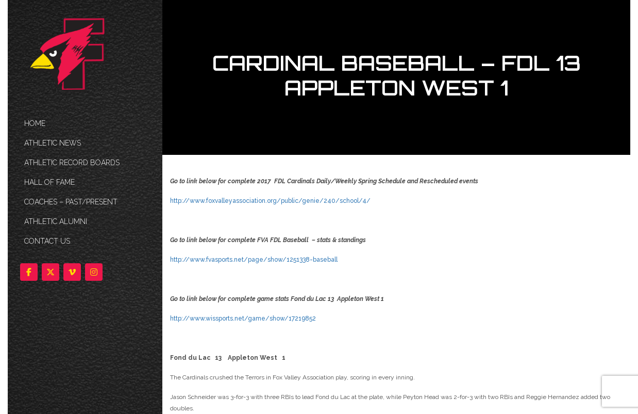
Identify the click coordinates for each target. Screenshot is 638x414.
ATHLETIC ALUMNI (55, 221)
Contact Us (47, 241)
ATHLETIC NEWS (52, 143)
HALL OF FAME (49, 182)
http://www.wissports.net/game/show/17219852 (243, 318)
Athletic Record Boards (72, 162)
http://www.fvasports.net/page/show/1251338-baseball (254, 259)
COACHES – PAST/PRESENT (70, 202)
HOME (34, 123)
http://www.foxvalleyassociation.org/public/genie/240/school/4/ (270, 200)
